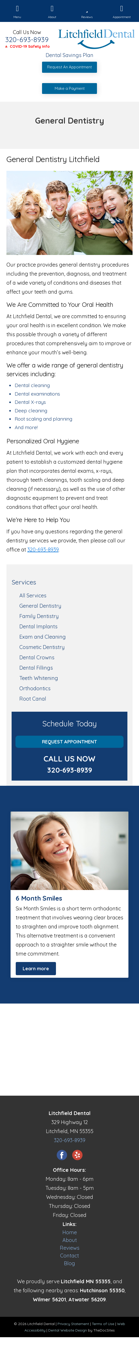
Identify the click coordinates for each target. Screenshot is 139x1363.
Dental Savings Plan (69, 55)
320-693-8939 (26, 39)
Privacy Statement (73, 1323)
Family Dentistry (39, 616)
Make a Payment (70, 88)
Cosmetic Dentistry (42, 647)
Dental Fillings (36, 667)
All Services (32, 595)
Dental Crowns (36, 657)
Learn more (36, 969)
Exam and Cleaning (42, 637)
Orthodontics (35, 688)
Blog (69, 1263)
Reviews (69, 1248)
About (69, 1240)
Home (69, 1232)
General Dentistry (40, 606)
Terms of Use (103, 1323)
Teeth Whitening (38, 678)
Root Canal (32, 698)
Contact (69, 1255)
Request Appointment (69, 742)
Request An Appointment (69, 67)
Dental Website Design (67, 1330)
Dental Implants (38, 626)
